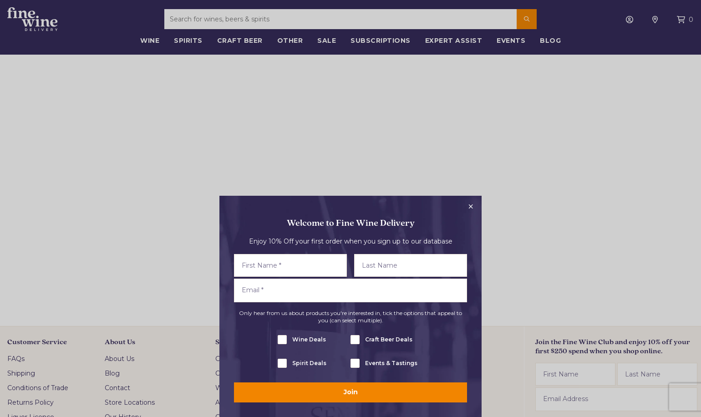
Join (351, 392)
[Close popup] (471, 207)
